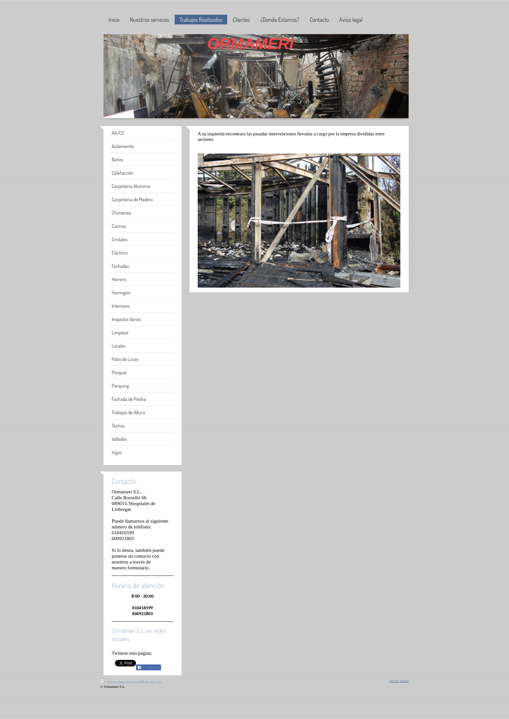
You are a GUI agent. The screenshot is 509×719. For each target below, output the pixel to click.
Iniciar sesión (399, 681)
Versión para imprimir (119, 682)
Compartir (148, 667)
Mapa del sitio (151, 682)
